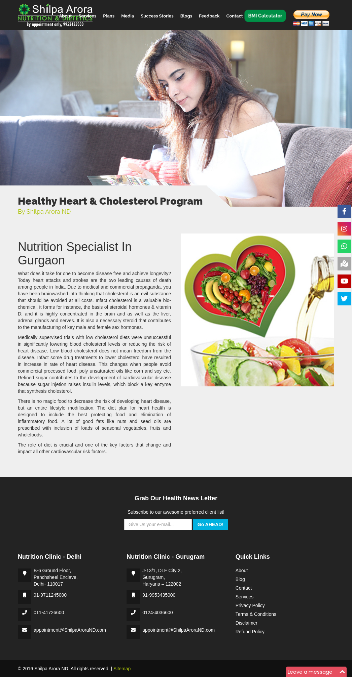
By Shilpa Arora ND (44, 211)
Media (127, 15)
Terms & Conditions (256, 614)
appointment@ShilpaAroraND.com (70, 630)
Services (87, 15)
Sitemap (122, 668)
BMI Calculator (265, 15)
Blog (240, 579)
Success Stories (157, 15)
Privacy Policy (250, 605)
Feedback (209, 15)
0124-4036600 (157, 612)
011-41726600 (49, 612)
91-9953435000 (158, 595)
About (65, 15)
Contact (234, 15)
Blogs (186, 15)
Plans (108, 15)
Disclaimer (246, 623)
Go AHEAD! (210, 524)
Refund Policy (250, 631)
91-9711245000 (50, 595)
